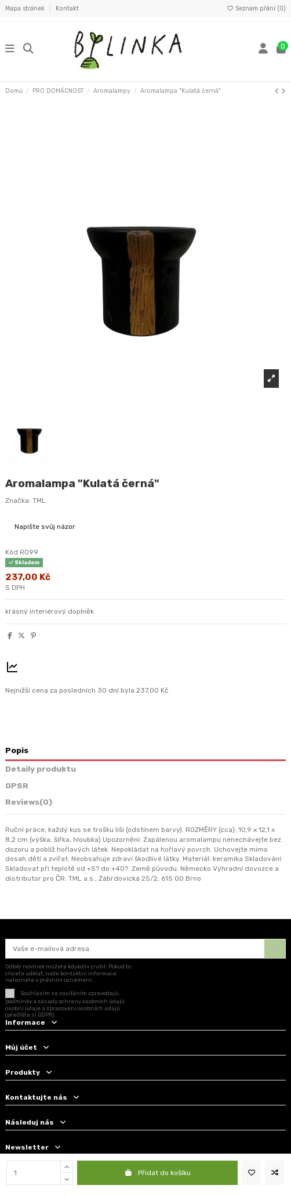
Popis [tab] (16, 750)
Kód (11, 552)
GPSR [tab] (16, 785)
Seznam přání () (256, 8)
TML (39, 500)
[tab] (145, 804)
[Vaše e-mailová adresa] (135, 948)
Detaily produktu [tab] (40, 768)
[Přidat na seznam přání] (251, 1173)
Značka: (18, 500)
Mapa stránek (25, 8)
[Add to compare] (274, 1173)
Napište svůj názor (44, 527)
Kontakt (67, 8)
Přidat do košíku (157, 1173)
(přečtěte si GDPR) (29, 1014)
